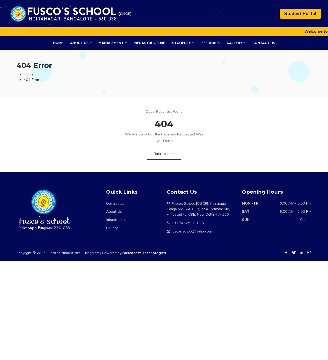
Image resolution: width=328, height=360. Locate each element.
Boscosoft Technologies (144, 252)
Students (181, 43)
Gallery (234, 43)
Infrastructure (149, 43)
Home (58, 43)
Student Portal (300, 13)
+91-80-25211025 (188, 222)
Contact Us (263, 43)
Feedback (210, 43)
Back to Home (165, 153)
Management (111, 43)
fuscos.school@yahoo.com (192, 231)
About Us (79, 43)
